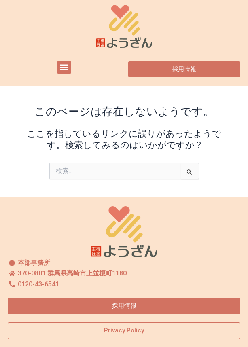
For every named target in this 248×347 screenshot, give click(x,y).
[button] (64, 67)
